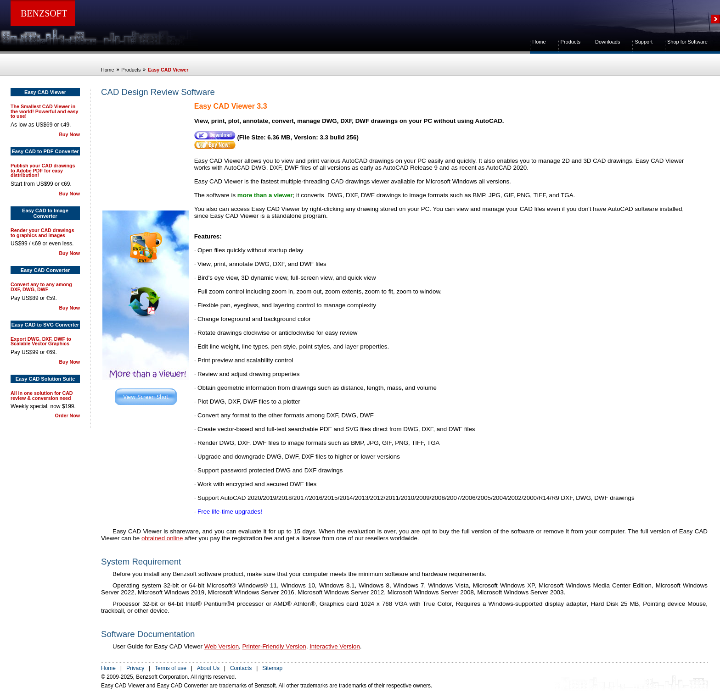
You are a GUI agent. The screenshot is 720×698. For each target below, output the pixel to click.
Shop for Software (687, 41)
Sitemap (272, 668)
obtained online (162, 538)
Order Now (67, 415)
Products (570, 41)
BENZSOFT (44, 13)
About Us (208, 668)
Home (539, 41)
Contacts (241, 668)
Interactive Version (334, 646)
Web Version (221, 646)
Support (643, 41)
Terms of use (170, 668)
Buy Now (69, 134)
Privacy (135, 668)
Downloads (607, 41)
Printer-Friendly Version (274, 646)
